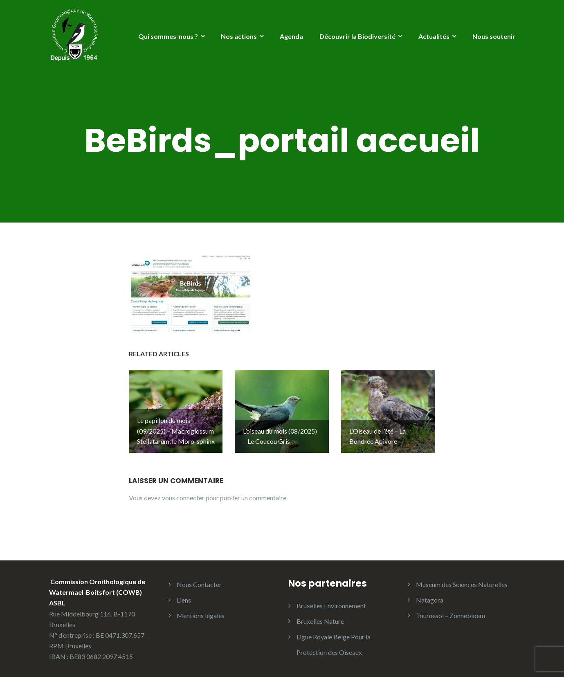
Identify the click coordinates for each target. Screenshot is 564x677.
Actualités (433, 36)
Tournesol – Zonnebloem (450, 610)
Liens (184, 594)
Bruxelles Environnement (331, 600)
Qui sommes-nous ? (168, 36)
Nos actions (239, 36)
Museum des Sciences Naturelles (462, 579)
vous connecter (183, 492)
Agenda (291, 36)
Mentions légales (201, 610)
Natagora (429, 594)
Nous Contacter (199, 579)
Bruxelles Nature (320, 616)
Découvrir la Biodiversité (357, 36)
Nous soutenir (493, 36)
